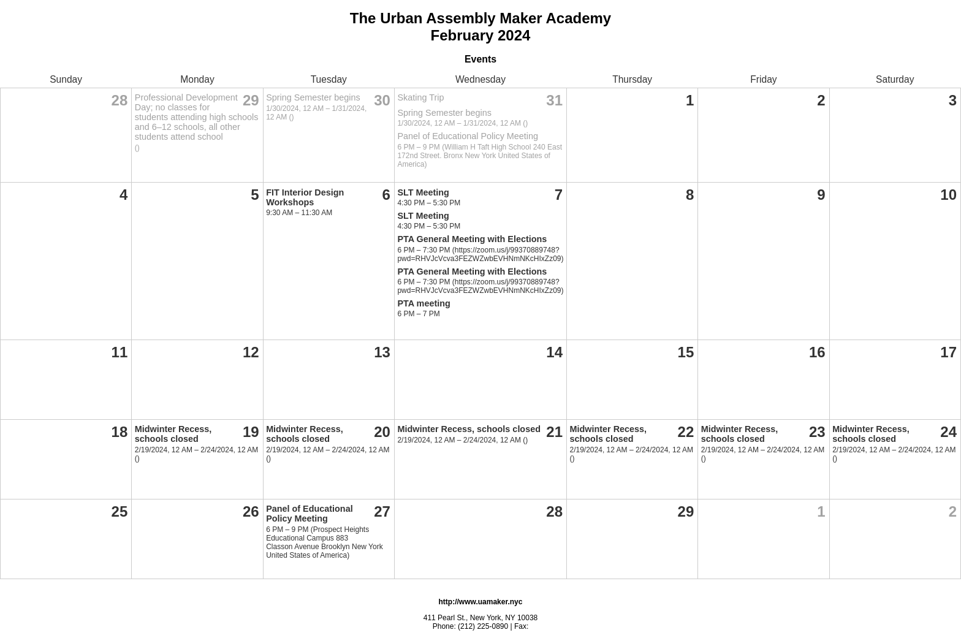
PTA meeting (423, 303)
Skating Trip (420, 97)
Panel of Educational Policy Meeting (467, 136)
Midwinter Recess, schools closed (173, 434)
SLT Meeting (423, 192)
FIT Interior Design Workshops (305, 197)
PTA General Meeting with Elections (472, 239)
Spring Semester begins (313, 97)
